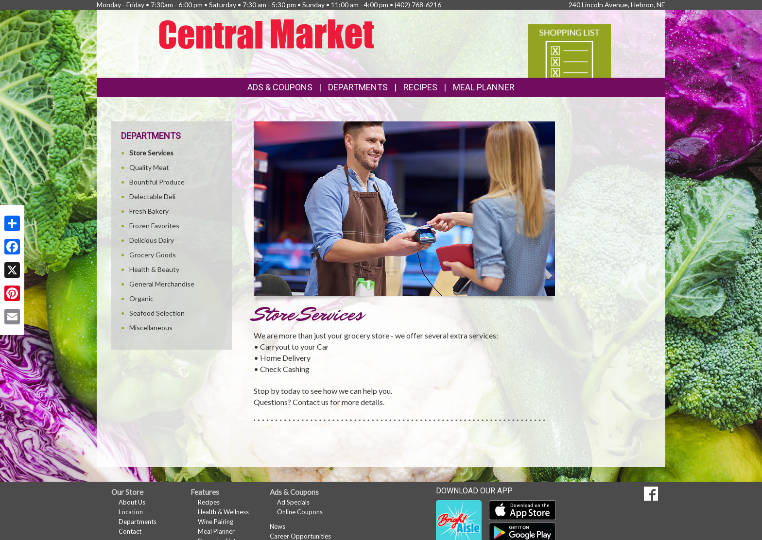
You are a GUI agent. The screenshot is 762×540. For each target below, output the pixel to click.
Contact (130, 531)
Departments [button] (358, 87)
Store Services (151, 153)
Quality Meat (149, 167)
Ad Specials (293, 502)
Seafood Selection (157, 313)
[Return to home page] (266, 33)
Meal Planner (484, 87)
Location (131, 512)
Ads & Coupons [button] (279, 87)
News (277, 526)
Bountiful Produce (157, 182)
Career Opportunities (300, 536)
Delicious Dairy (151, 240)
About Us (132, 502)
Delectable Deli (152, 196)
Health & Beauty (154, 269)
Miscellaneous (151, 327)
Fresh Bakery (149, 211)
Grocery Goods (152, 255)
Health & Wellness (223, 512)
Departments (137, 521)
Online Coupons (300, 512)
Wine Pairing (215, 521)
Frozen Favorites (154, 225)
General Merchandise (161, 284)
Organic (141, 298)
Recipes (420, 87)
